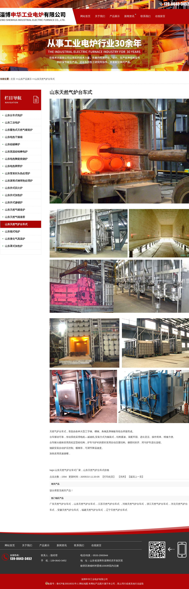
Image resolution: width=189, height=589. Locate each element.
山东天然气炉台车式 (45, 79)
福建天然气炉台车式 (92, 509)
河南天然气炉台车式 (133, 503)
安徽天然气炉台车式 (68, 509)
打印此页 (108, 476)
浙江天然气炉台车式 (157, 503)
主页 (13, 79)
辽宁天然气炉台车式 (116, 509)
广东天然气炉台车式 (60, 503)
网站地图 (83, 583)
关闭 (122, 476)
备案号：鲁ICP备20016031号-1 (62, 583)
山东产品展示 (25, 79)
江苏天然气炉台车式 (108, 503)
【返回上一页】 (136, 476)
